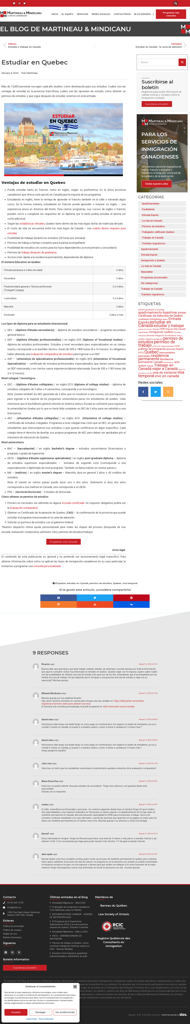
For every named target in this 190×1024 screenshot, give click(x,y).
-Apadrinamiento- (150, 203)
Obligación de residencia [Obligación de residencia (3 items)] (165, 335)
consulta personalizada (47, 566)
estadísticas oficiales (32, 223)
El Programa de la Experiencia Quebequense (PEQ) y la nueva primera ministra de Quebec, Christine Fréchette (69, 924)
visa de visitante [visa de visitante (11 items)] (165, 372)
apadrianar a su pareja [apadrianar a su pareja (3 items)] (154, 310)
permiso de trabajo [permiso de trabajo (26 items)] (156, 343)
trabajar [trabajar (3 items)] (150, 366)
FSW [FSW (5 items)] (162, 329)
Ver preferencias (65, 1012)
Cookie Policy (31, 1019)
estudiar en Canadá (77, 583)
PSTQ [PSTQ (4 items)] (141, 352)
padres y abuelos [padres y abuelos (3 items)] (145, 339)
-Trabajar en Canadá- (152, 237)
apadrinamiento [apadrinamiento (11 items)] (150, 312)
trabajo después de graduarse (39, 252)
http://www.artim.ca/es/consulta (118, 706)
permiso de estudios (100, 583)
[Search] (182, 62)
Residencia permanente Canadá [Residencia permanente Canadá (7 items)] (155, 361)
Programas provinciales (154, 277)
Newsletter (147, 271)
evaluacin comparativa (24, 507)
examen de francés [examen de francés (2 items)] (145, 329)
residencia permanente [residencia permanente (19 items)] (153, 357)
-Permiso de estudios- (153, 226)
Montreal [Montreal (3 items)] (150, 335)
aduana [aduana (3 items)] (141, 310)
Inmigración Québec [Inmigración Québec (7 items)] (161, 332)
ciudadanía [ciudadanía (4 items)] (143, 319)
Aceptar (16, 1012)
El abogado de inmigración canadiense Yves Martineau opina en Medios (70, 908)
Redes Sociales (101, 14)
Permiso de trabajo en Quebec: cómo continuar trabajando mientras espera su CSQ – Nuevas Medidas (69, 946)
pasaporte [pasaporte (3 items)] (158, 339)
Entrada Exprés (149, 254)
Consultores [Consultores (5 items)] (155, 319)
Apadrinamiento (149, 249)
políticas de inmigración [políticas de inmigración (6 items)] (152, 348)
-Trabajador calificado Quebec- (158, 232)
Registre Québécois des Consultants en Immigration (113, 942)
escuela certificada (73, 502)
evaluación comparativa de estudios (52, 354)
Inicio (55, 14)
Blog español (144, 14)
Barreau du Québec (113, 905)
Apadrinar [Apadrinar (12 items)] (170, 312)
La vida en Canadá (151, 266)
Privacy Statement (46, 1019)
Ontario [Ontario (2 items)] (179, 336)
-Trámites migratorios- (153, 243)
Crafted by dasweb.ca (170, 1015)
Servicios (82, 14)
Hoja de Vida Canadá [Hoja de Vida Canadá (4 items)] (175, 329)
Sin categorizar (149, 283)
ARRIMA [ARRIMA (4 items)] (182, 312)
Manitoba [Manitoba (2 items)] (177, 332)
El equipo (67, 14)
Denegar (40, 1012)
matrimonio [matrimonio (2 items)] (142, 336)
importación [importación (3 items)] (143, 332)
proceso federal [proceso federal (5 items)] (175, 349)
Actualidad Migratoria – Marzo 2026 (70, 931)
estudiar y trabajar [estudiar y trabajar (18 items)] (168, 325)
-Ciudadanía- (148, 209)
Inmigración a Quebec (153, 260)
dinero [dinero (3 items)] (165, 319)
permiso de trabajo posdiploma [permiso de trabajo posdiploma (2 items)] (163, 346)
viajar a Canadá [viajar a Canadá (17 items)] (165, 368)
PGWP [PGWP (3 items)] (177, 346)
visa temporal (130, 583)
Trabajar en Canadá (151, 288)
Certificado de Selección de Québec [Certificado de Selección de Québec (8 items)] (160, 315)
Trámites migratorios (152, 294)
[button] (75, 986)
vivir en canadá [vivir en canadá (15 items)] (167, 376)
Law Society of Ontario (113, 914)
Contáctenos (122, 14)
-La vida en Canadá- (152, 220)
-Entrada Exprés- (150, 215)
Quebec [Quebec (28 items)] (151, 351)
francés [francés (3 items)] (156, 329)
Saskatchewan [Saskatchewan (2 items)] (168, 362)
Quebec (117, 583)
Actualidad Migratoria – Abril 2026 (69, 902)
